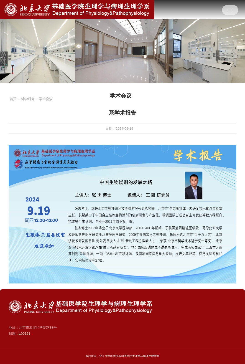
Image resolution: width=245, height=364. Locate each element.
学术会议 (121, 96)
